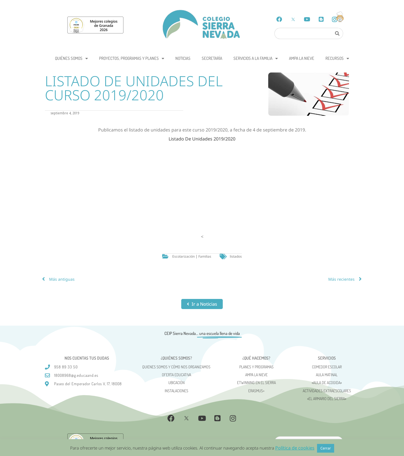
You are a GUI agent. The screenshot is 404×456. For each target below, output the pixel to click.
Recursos (337, 58)
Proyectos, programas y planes (131, 58)
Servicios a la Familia (255, 58)
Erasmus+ (256, 390)
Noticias (182, 58)
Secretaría (212, 58)
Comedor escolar (327, 366)
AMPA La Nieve (301, 58)
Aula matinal (327, 374)
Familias (204, 256)
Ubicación (176, 382)
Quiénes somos (71, 58)
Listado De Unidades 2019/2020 (202, 139)
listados (236, 256)
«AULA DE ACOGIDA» (327, 382)
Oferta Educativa (176, 374)
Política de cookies (295, 448)
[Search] (337, 33)
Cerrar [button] (325, 448)
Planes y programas (256, 366)
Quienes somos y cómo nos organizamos (176, 366)
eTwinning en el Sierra (256, 382)
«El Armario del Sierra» (326, 398)
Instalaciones (176, 390)
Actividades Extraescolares (327, 390)
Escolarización (183, 256)
